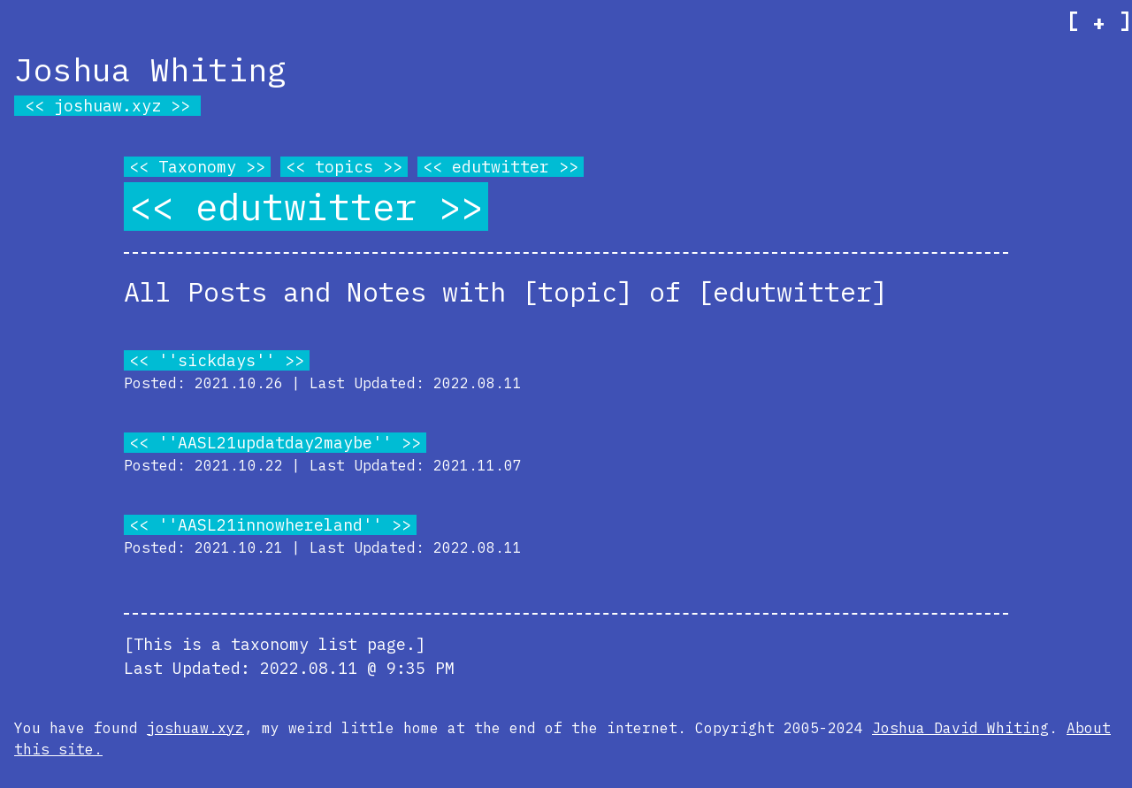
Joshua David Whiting (960, 728)
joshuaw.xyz (107, 106)
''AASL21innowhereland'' (270, 525)
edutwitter (500, 167)
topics (344, 167)
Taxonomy (197, 167)
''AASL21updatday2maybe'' (275, 442)
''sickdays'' (216, 360)
